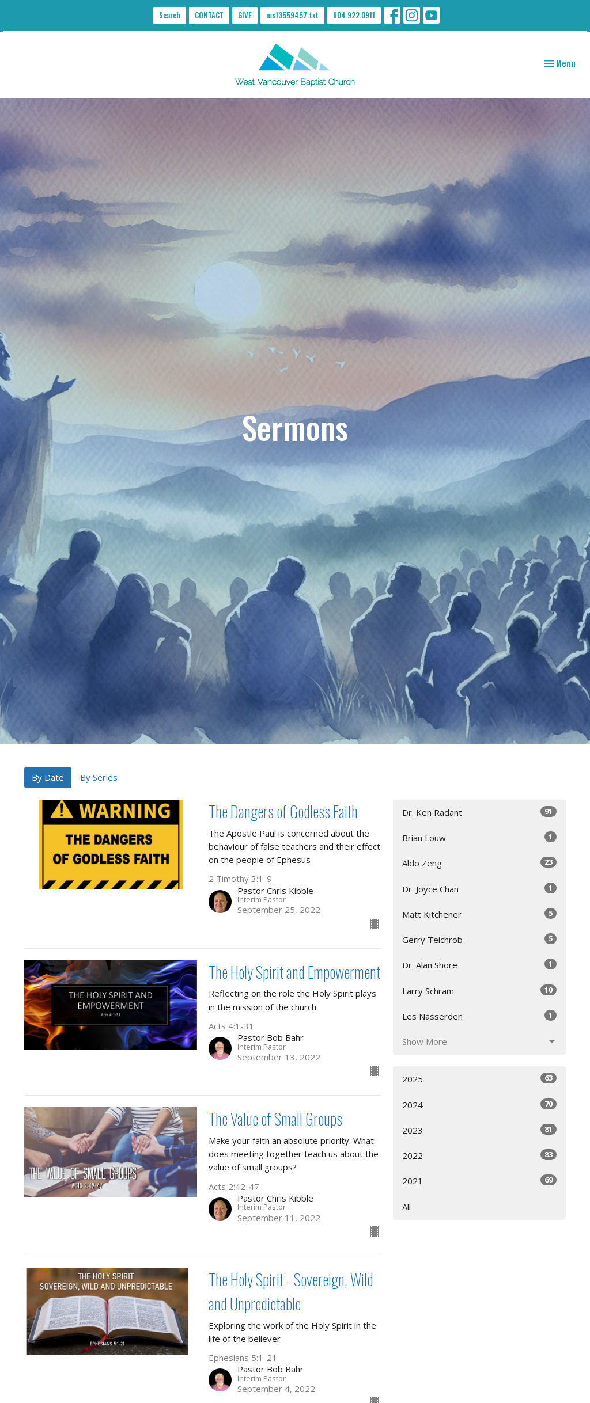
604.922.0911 (354, 15)
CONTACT (209, 15)
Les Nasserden (479, 1016)
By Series (99, 777)
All (406, 1206)
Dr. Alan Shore (479, 965)
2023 (479, 1130)
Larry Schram (479, 990)
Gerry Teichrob (479, 939)
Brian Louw (479, 837)
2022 (479, 1155)
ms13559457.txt (292, 15)
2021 (479, 1180)
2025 (479, 1079)
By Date (48, 777)
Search (169, 15)
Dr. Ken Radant (479, 812)
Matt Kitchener (479, 914)
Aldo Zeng (479, 863)
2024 (479, 1104)
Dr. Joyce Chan (479, 889)
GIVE (245, 15)
